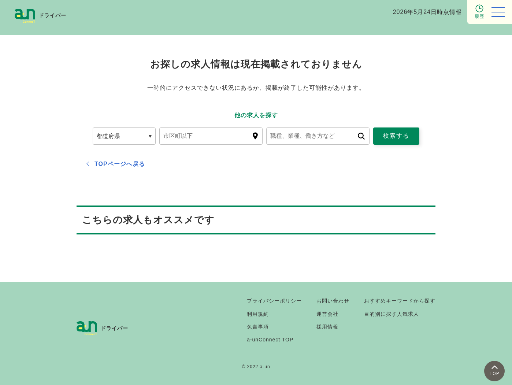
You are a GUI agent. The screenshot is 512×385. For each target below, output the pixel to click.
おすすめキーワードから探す (399, 301)
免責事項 (258, 327)
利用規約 (258, 314)
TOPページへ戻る (119, 164)
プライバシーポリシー (274, 301)
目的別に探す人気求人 (391, 314)
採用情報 (327, 327)
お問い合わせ (332, 301)
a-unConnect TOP (270, 340)
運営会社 (327, 314)
